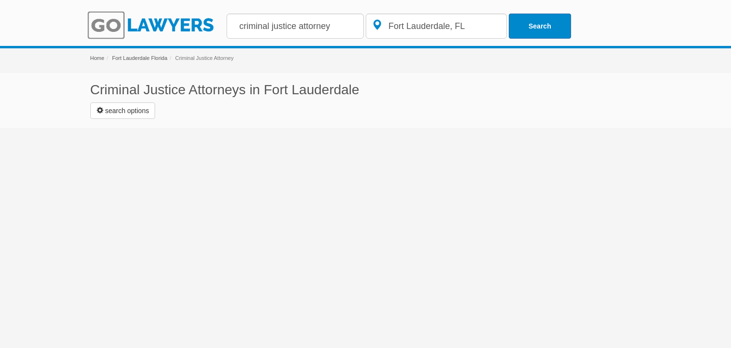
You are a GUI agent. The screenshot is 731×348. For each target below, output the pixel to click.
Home (97, 58)
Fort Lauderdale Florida (139, 58)
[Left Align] (123, 110)
